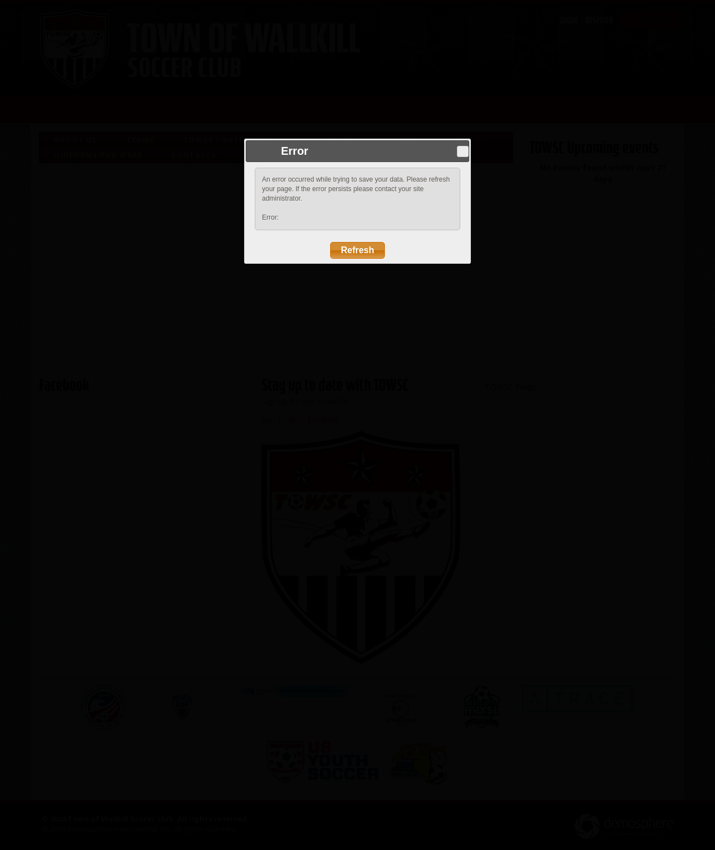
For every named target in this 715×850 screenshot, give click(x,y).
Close (462, 151)
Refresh (357, 250)
